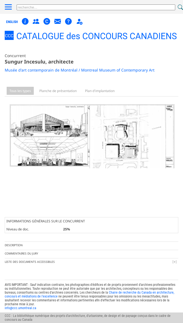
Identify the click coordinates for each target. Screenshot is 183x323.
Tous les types (20, 90)
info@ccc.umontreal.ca (20, 302)
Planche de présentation (58, 90)
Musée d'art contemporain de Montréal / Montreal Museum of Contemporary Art (79, 70)
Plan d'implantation (100, 90)
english (12, 22)
